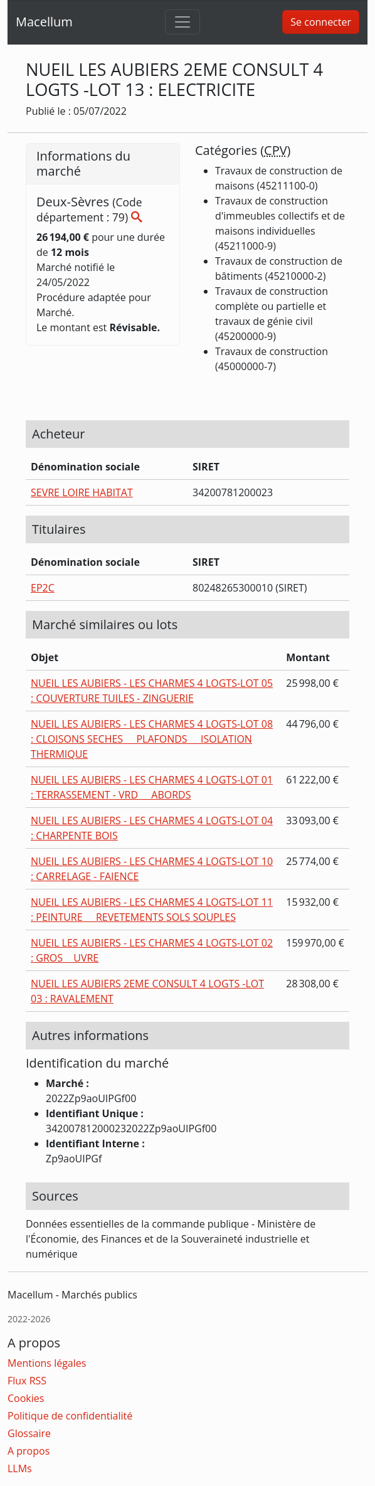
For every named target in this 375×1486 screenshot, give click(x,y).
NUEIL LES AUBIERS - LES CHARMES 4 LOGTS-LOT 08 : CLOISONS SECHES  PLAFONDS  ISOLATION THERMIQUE (152, 739)
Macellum (44, 21)
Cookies (26, 1398)
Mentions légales (47, 1363)
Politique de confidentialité (70, 1416)
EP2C (43, 588)
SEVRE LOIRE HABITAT (82, 492)
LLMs (20, 1468)
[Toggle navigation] (182, 21)
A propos (29, 1451)
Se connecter (320, 22)
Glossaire (29, 1433)
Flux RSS (27, 1381)
